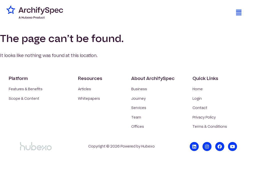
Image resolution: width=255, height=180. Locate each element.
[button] (239, 12)
